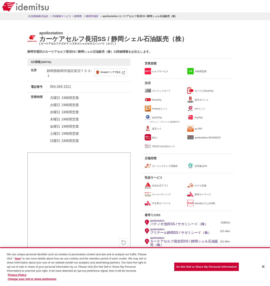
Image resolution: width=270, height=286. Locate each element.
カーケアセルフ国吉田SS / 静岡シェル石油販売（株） (185, 242)
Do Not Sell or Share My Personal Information (206, 266)
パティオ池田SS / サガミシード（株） (179, 222)
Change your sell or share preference (32, 279)
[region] (135, 266)
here (18, 258)
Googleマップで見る (110, 72)
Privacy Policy (17, 275)
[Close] (263, 266)
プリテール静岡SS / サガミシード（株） (181, 231)
